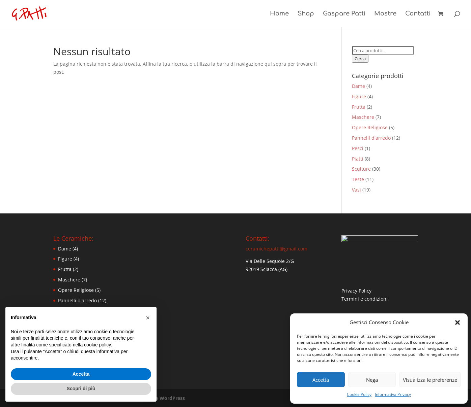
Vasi (356, 189)
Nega (372, 379)
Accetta (320, 379)
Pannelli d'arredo (371, 138)
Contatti (418, 14)
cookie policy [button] (97, 344)
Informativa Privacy (393, 394)
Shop (306, 14)
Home (279, 14)
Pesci (357, 148)
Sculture (361, 169)
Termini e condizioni (364, 301)
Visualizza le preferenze (430, 379)
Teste (358, 179)
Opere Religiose (370, 127)
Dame (358, 86)
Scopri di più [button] (81, 388)
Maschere (363, 117)
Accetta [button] (81, 374)
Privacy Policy (356, 293)
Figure (359, 96)
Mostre (385, 14)
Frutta (358, 107)
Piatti (357, 159)
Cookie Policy (359, 394)
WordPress (172, 398)
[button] (457, 322)
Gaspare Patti (344, 14)
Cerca (360, 59)
